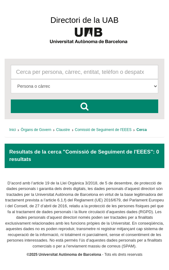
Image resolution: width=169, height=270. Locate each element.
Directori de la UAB (84, 20)
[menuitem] (12, 130)
